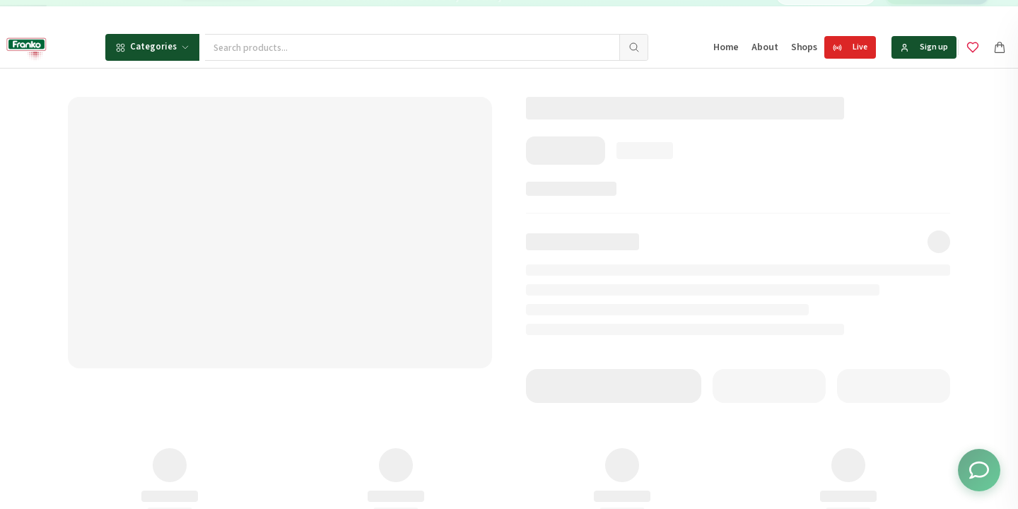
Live (850, 47)
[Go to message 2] (548, 13)
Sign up (924, 47)
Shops (804, 47)
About (764, 47)
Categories (152, 46)
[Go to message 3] (563, 13)
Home (726, 47)
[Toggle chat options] (979, 470)
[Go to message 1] (536, 13)
